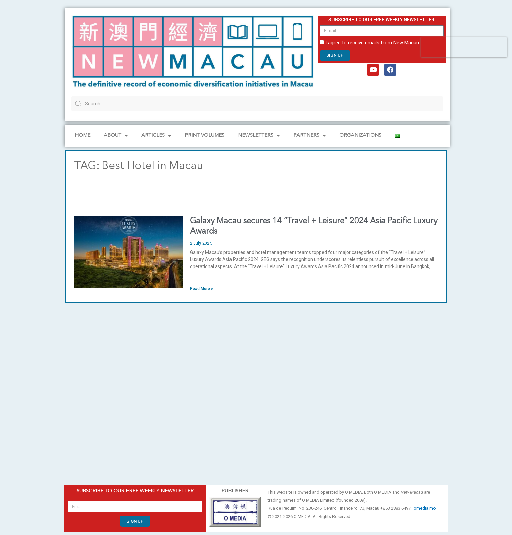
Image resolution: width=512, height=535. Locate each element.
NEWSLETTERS (259, 136)
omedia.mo (425, 508)
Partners (309, 136)
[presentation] (464, 47)
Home (82, 135)
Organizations (360, 135)
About (116, 136)
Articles (156, 136)
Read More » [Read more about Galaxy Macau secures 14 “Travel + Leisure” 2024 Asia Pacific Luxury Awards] (201, 288)
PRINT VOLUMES (204, 135)
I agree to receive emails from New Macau (372, 43)
